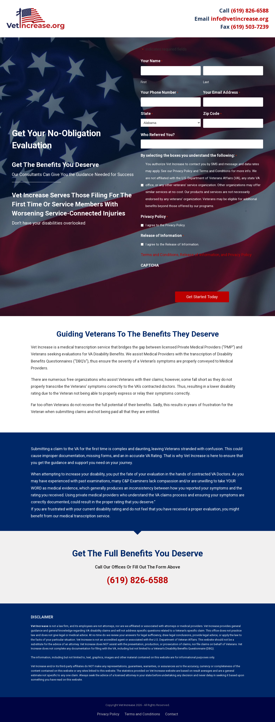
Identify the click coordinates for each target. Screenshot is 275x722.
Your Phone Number (159, 92)
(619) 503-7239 (250, 26)
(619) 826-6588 (250, 10)
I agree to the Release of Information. (172, 244)
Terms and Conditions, (160, 254)
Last (206, 82)
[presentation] (173, 278)
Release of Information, (200, 254)
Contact (171, 714)
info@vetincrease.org (240, 18)
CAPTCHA (150, 265)
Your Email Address (221, 92)
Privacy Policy (108, 714)
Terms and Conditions (142, 714)
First (144, 82)
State (147, 114)
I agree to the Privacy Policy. (165, 225)
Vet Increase (127, 705)
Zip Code (212, 114)
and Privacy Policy (236, 254)
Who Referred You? (158, 134)
